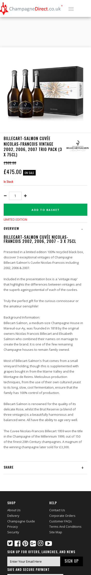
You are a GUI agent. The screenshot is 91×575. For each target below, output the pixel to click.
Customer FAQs (60, 521)
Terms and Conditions (65, 526)
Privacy (12, 526)
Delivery (13, 515)
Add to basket (46, 210)
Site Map (55, 532)
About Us (14, 510)
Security (13, 532)
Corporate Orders (62, 515)
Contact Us (57, 510)
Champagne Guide (21, 521)
